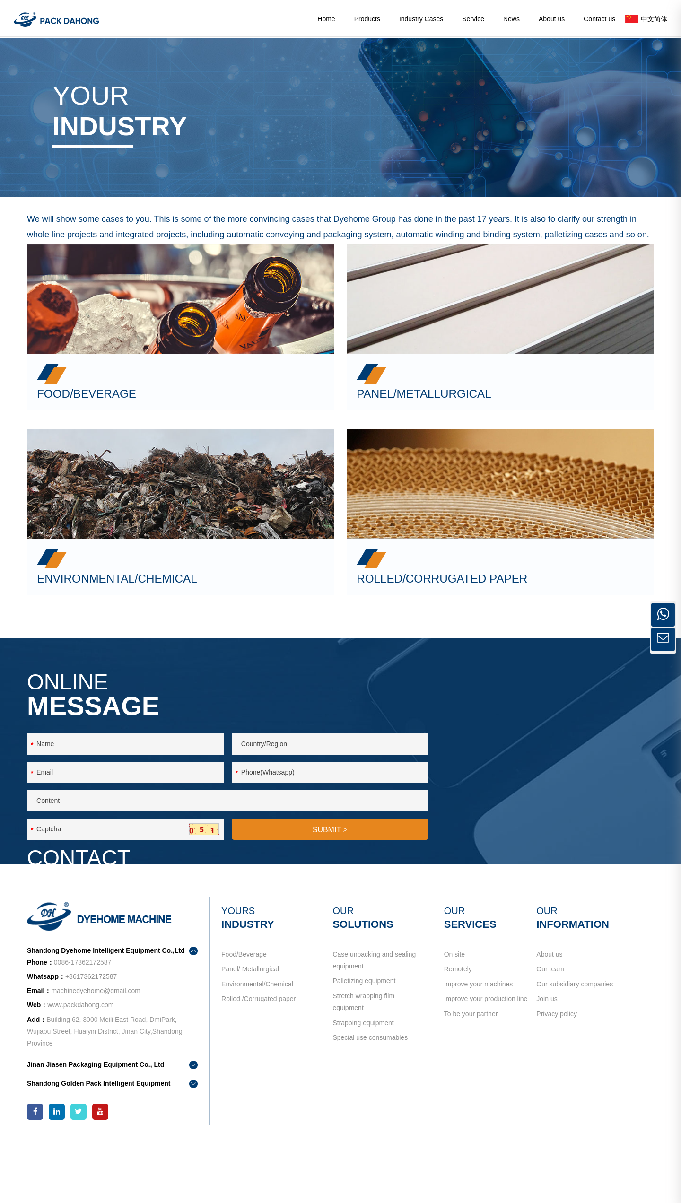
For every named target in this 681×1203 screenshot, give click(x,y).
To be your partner (469, 1073)
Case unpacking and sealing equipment (374, 1002)
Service (473, 19)
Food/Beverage (247, 997)
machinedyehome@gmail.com (572, 807)
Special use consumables (370, 1096)
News (511, 19)
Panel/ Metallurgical (253, 1016)
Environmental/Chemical (260, 1034)
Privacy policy (552, 1073)
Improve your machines (476, 1034)
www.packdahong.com (87, 1060)
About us (552, 19)
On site (452, 997)
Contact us (599, 19)
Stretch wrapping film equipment (364, 1053)
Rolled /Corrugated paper (261, 1054)
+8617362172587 (564, 790)
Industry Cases (421, 19)
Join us (542, 1054)
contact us (511, 848)
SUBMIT (330, 877)
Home (326, 19)
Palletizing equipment (364, 1027)
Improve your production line (483, 1054)
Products (367, 19)
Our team (545, 1016)
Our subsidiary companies (570, 1034)
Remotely (456, 1016)
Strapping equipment (363, 1077)
